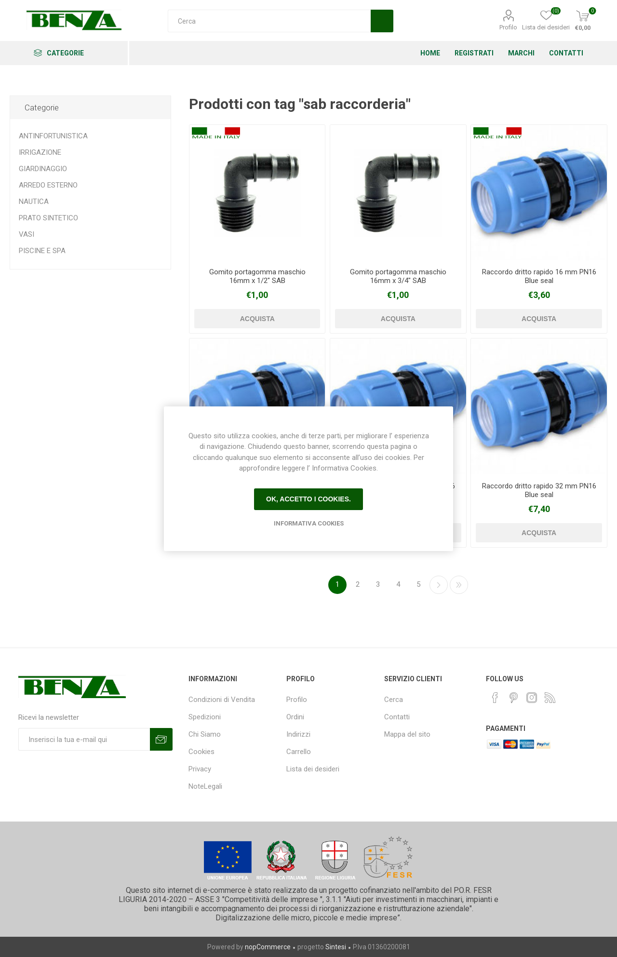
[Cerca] (269, 21)
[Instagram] (531, 697)
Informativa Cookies (309, 523)
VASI (26, 234)
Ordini (295, 717)
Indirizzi (298, 734)
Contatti (397, 717)
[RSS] (550, 697)
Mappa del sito (407, 734)
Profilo (508, 27)
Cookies (201, 751)
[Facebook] (495, 697)
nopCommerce (268, 947)
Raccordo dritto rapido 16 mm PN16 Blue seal (539, 276)
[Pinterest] (513, 697)
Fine (459, 585)
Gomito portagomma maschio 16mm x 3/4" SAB (398, 276)
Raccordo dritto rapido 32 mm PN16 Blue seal (539, 490)
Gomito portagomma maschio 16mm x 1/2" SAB (257, 276)
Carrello (298, 751)
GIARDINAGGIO (43, 168)
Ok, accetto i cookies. (308, 499)
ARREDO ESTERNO (48, 185)
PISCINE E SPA (42, 250)
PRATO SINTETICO (48, 218)
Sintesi (335, 947)
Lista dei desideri (312, 769)
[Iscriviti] (84, 739)
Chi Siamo (204, 734)
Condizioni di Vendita (221, 699)
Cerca (393, 699)
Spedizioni (204, 717)
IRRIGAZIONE (40, 152)
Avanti (438, 585)
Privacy (199, 769)
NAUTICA (34, 201)
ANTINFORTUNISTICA (53, 136)
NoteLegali (205, 786)
